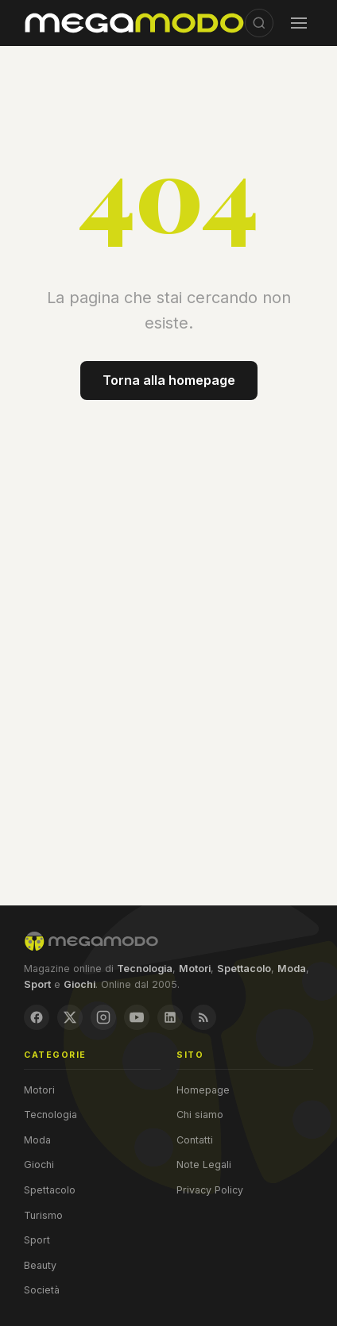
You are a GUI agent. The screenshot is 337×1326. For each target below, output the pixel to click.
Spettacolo (50, 1190)
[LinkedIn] (170, 1017)
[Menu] (299, 23)
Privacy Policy (209, 1190)
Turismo (43, 1215)
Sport (37, 1240)
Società (42, 1290)
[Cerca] (259, 23)
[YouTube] (136, 1017)
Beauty (40, 1265)
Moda (37, 1140)
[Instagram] (103, 1017)
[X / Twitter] (70, 1017)
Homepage (203, 1090)
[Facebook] (36, 1017)
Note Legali (203, 1164)
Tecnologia (50, 1114)
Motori (39, 1090)
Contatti (194, 1140)
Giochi (39, 1164)
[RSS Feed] (203, 1017)
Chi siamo (199, 1114)
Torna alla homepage (169, 380)
